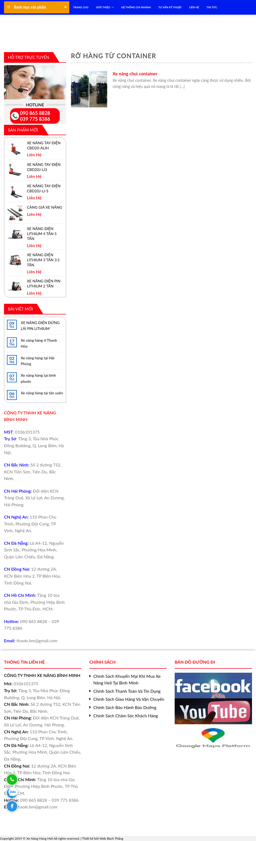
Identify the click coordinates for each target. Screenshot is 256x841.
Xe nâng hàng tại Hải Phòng (37, 361)
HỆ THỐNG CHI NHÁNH (136, 7)
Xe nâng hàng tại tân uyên (42, 393)
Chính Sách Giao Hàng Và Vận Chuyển (128, 699)
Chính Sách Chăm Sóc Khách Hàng (125, 715)
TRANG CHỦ (81, 7)
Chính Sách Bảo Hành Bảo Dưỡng (124, 707)
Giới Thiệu (105, 7)
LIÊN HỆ (194, 7)
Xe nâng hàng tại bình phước (38, 378)
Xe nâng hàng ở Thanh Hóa (39, 343)
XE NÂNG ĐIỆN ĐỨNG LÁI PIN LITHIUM (40, 325)
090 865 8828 (35, 113)
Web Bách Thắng (111, 838)
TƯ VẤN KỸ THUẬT (170, 7)
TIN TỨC (212, 7)
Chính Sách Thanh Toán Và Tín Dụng (127, 691)
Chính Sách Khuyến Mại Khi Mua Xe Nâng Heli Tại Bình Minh (127, 679)
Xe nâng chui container (135, 73)
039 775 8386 (35, 119)
